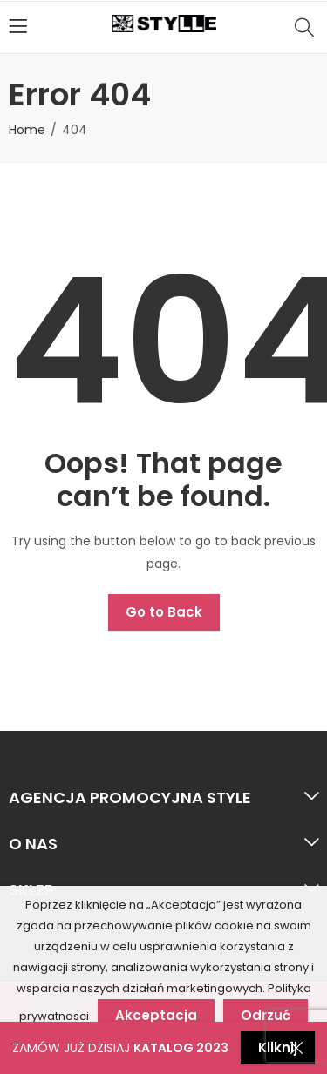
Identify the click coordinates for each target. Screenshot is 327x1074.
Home (27, 129)
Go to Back (164, 612)
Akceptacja (156, 1015)
